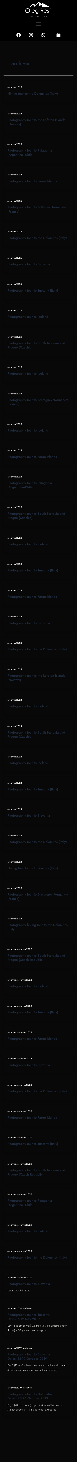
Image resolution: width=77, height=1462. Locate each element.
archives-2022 (24, 949)
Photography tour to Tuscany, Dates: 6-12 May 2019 (28, 1316)
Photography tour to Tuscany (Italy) (32, 290)
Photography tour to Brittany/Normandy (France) (36, 209)
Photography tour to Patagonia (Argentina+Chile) (29, 152)
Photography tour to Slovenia (28, 264)
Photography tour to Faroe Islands (32, 181)
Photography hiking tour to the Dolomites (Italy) (37, 927)
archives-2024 (14, 393)
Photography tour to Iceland (27, 316)
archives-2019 (14, 1308)
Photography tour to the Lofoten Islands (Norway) (36, 122)
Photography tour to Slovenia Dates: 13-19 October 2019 (28, 1356)
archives (11, 949)
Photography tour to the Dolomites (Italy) (37, 238)
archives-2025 (14, 87)
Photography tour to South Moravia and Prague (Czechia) (36, 345)
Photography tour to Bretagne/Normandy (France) (37, 402)
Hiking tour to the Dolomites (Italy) (32, 93)
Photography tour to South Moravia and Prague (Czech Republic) (36, 957)
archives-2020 (24, 1111)
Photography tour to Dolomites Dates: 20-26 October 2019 (29, 1396)
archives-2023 (14, 424)
